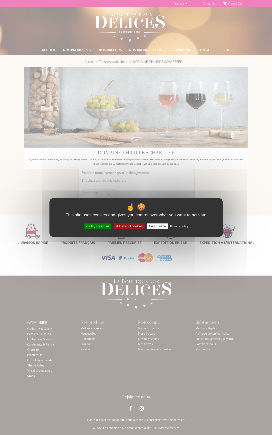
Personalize (157, 226)
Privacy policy (179, 226)
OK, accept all (97, 226)
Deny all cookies (129, 226)
